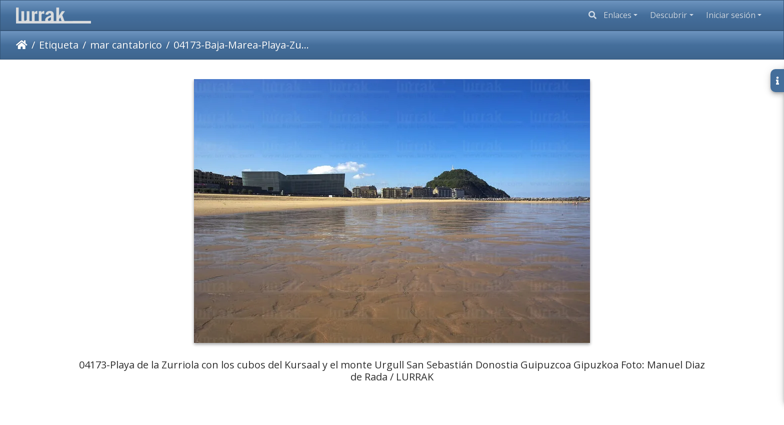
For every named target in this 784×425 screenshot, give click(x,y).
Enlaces (618, 15)
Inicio (22, 45)
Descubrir (668, 15)
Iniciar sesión (731, 15)
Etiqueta (58, 45)
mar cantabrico (126, 45)
